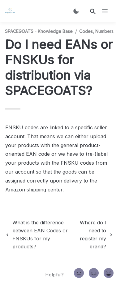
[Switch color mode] (76, 11)
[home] (11, 11)
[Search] (93, 11)
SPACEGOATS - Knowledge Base (39, 31)
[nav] (105, 11)
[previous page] (39, 235)
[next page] (94, 235)
